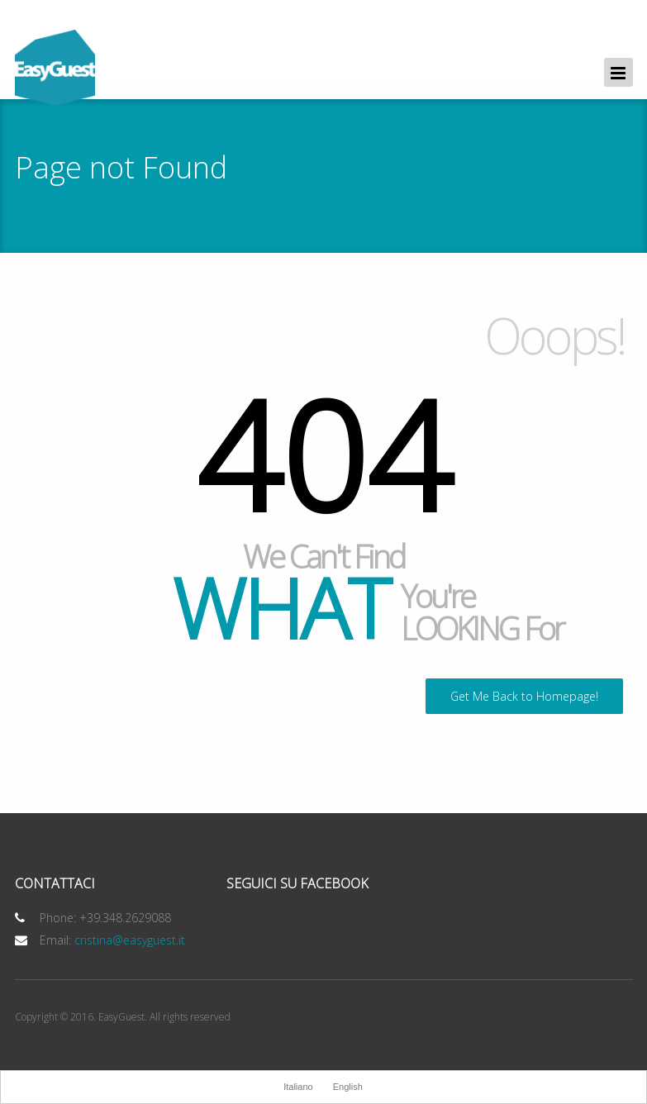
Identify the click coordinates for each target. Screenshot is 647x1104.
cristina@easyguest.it (129, 940)
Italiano (297, 1087)
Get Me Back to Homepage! (524, 696)
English (348, 1087)
